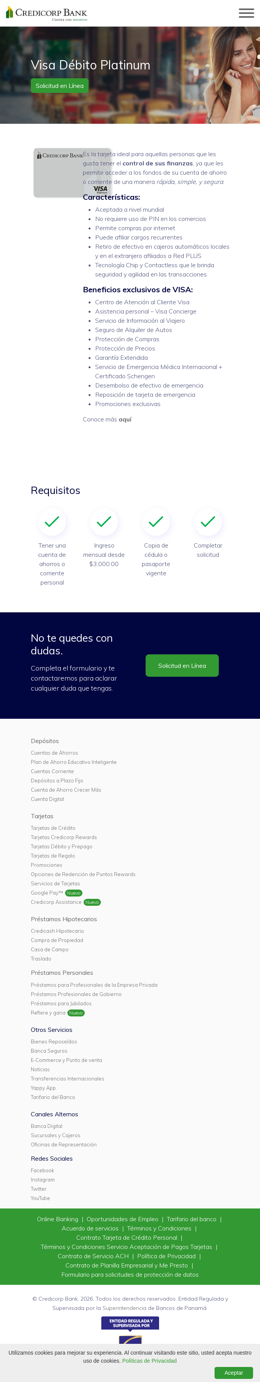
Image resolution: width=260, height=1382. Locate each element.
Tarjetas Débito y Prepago (61, 846)
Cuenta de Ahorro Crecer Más (66, 790)
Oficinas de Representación (64, 1144)
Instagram (43, 1179)
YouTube (40, 1198)
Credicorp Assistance (56, 902)
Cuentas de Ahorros (54, 753)
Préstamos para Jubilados (61, 1003)
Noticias (40, 1069)
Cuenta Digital (47, 799)
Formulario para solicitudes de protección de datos (130, 1274)
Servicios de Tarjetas (55, 883)
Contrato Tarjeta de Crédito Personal (127, 1237)
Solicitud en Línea (60, 85)
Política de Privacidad (167, 1256)
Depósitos (45, 741)
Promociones (46, 865)
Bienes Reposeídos (54, 1041)
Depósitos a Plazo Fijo (57, 780)
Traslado (41, 959)
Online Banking (58, 1219)
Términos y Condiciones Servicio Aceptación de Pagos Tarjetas (127, 1247)
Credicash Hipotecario (57, 931)
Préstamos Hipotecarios (64, 919)
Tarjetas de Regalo (53, 856)
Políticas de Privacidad (149, 1361)
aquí (125, 419)
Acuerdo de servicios (91, 1228)
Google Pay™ (47, 893)
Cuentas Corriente (52, 771)
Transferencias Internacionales (67, 1078)
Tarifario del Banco (53, 1097)
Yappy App (43, 1088)
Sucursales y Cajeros (56, 1135)
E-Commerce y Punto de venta (66, 1060)
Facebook (42, 1170)
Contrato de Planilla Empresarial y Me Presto (127, 1265)
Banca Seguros (49, 1051)
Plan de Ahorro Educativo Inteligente (74, 762)
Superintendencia (124, 1307)
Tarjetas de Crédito (53, 828)
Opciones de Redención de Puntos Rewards (83, 874)
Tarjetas (42, 816)
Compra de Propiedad (57, 940)
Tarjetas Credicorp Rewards (64, 837)
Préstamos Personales (62, 972)
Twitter (39, 1189)
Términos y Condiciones (160, 1228)
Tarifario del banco (192, 1219)
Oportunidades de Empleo (123, 1219)
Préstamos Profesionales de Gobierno (76, 994)
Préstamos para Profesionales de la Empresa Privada (94, 985)
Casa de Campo (50, 949)
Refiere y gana (48, 1013)
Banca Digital (46, 1126)
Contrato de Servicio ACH (94, 1256)
